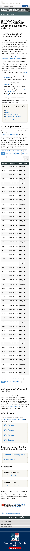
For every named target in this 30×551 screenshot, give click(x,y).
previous (7, 150)
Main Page (8, 110)
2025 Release (9, 425)
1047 (6, 153)
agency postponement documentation (14, 419)
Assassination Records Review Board (15, 120)
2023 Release (9, 430)
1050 (17, 153)
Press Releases (9, 460)
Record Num (12, 163)
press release (7, 77)
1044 (21, 150)
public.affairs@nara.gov (13, 485)
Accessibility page (16, 506)
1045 (25, 150)
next (23, 153)
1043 (18, 150)
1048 (10, 153)
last (27, 153)
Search (25, 6)
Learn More (15, 548)
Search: (4, 157)
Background (8, 112)
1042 (14, 150)
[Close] (28, 530)
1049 (13, 153)
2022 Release (9, 435)
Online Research (6, 521)
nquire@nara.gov (12, 475)
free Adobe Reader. (19, 504)
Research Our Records (10, 13)
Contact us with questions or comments (11, 513)
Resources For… (6, 524)
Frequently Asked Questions (15, 455)
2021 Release (9, 440)
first (3, 150)
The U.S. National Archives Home (12, 2)
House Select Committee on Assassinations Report (13, 117)
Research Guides (6, 527)
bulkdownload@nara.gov (14, 406)
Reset (26, 159)
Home (2, 13)
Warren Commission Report (13, 114)
